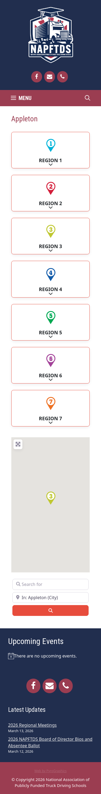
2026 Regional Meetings (32, 725)
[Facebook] (36, 76)
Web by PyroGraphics (50, 771)
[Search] (50, 610)
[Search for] (50, 584)
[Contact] (49, 76)
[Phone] (62, 76)
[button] (50, 498)
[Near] (50, 597)
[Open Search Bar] (87, 98)
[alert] (50, 656)
